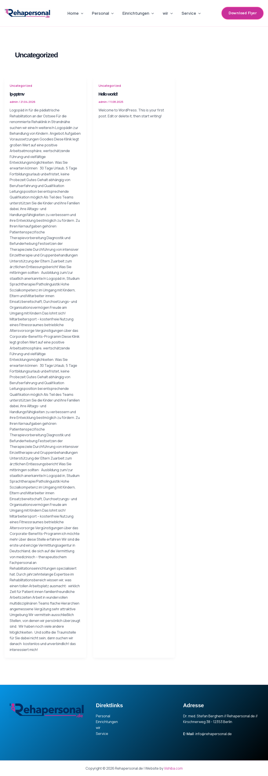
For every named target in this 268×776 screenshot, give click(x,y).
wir (167, 13)
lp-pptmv (17, 94)
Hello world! (108, 94)
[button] (242, 13)
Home (77, 13)
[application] (82, 13)
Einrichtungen (138, 13)
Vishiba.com (173, 768)
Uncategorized (21, 86)
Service (189, 13)
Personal (104, 13)
